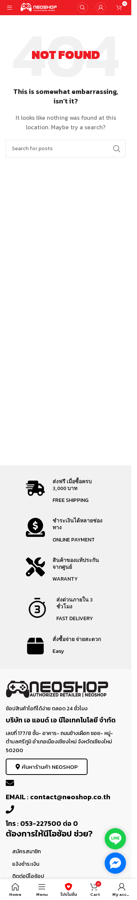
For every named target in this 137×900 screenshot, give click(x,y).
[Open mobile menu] (9, 7)
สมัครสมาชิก (26, 852)
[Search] (82, 7)
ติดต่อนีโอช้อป (28, 876)
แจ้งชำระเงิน (25, 864)
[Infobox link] (66, 492)
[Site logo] (39, 7)
